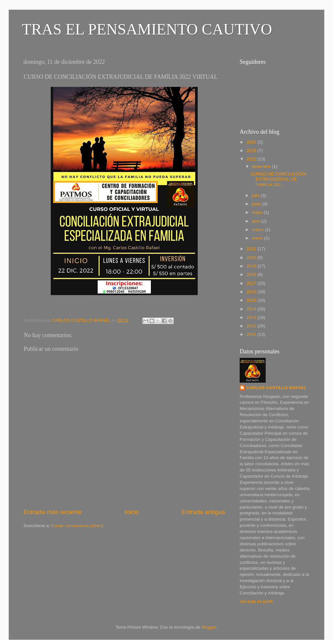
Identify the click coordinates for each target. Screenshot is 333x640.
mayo (258, 212)
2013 (252, 317)
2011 (252, 334)
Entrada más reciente (52, 512)
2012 (252, 325)
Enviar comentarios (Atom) (77, 525)
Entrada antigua (203, 512)
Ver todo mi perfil (256, 601)
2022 (252, 159)
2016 (252, 291)
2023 (252, 150)
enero (258, 238)
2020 (252, 257)
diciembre (262, 166)
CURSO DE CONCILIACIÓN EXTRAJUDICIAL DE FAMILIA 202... (279, 179)
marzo (258, 229)
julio (256, 195)
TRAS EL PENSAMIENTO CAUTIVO (147, 29)
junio (257, 203)
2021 (252, 248)
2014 (252, 308)
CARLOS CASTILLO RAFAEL (276, 387)
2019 (252, 266)
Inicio (132, 512)
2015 (252, 300)
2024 (252, 142)
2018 (252, 274)
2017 (252, 283)
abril (256, 221)
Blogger (209, 627)
